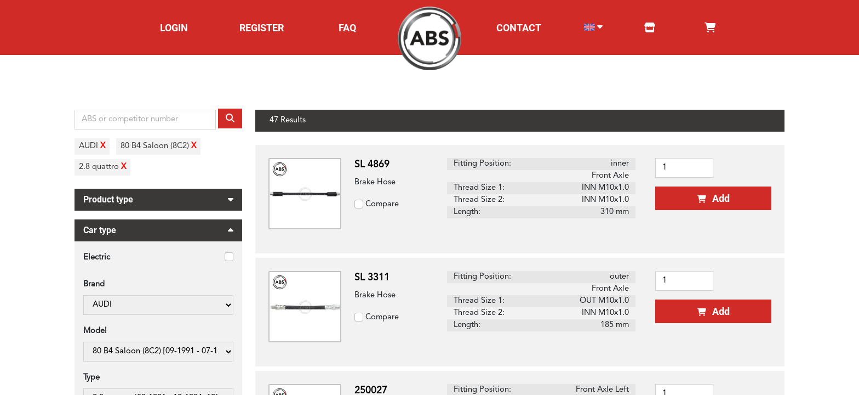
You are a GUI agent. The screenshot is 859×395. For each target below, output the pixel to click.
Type (91, 378)
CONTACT (518, 27)
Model (95, 331)
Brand (94, 284)
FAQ (347, 27)
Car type (158, 232)
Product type (158, 198)
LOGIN (174, 27)
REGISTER (261, 27)
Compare (382, 204)
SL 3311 (372, 278)
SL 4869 (372, 165)
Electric (96, 257)
